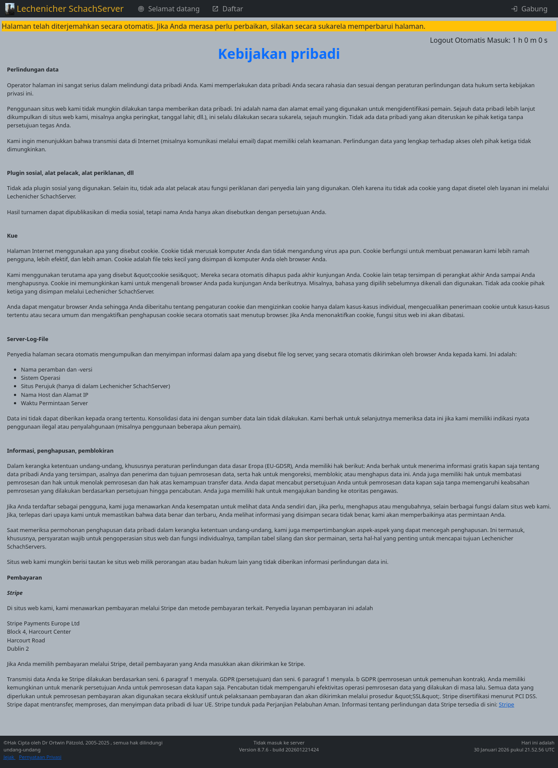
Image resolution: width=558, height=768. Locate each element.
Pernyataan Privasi (40, 757)
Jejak (9, 757)
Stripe (506, 704)
